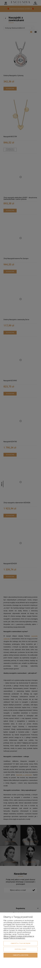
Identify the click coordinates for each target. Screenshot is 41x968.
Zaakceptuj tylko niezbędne (20, 943)
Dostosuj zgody (20, 949)
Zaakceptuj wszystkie (20, 955)
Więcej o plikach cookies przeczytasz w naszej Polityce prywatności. (18, 937)
